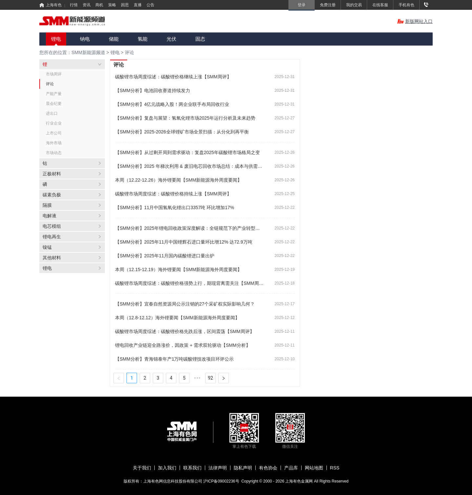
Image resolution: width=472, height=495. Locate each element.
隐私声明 (243, 467)
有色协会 (268, 467)
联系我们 (192, 467)
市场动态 (54, 152)
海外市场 (54, 143)
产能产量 (54, 93)
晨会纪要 (54, 103)
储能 (114, 39)
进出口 (52, 113)
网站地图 (314, 467)
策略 (112, 5)
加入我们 (167, 467)
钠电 (85, 39)
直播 (138, 5)
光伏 (171, 39)
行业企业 (54, 123)
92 (210, 378)
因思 (125, 5)
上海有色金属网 (299, 481)
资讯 (86, 5)
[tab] (72, 64)
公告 (150, 5)
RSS (335, 467)
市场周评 (54, 74)
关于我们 (142, 467)
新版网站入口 (415, 21)
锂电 (56, 39)
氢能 (143, 39)
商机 (99, 5)
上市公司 (54, 133)
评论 (129, 52)
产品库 (291, 467)
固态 (200, 39)
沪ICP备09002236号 (221, 481)
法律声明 (217, 467)
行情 (74, 5)
